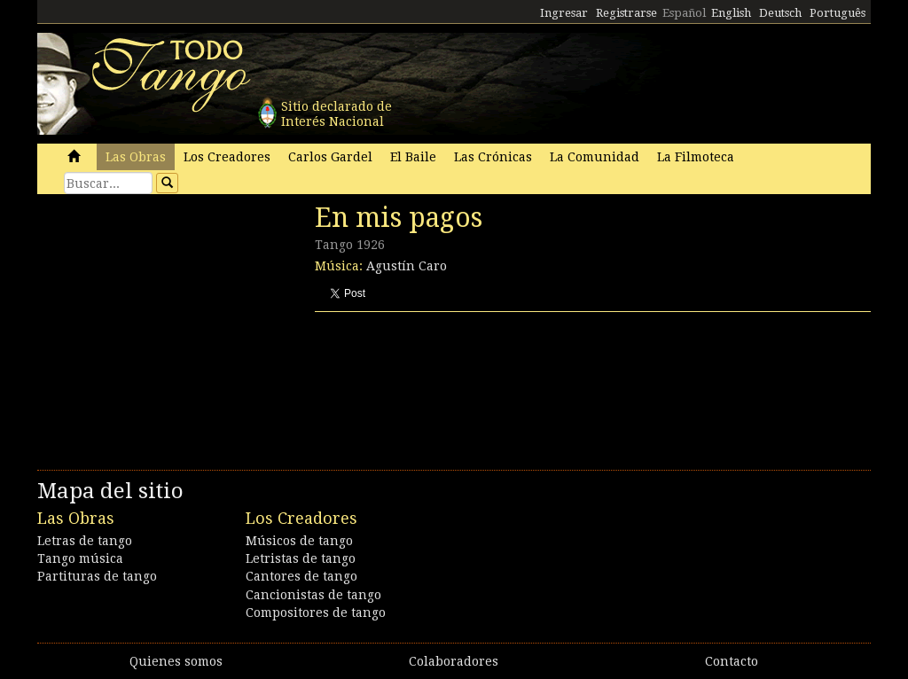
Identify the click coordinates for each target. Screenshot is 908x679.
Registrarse (626, 13)
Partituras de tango (97, 576)
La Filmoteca (695, 157)
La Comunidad (594, 157)
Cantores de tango (301, 576)
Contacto (731, 661)
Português (837, 13)
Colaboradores (453, 661)
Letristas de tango (301, 558)
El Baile (413, 157)
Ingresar (564, 13)
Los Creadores (227, 157)
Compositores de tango (316, 612)
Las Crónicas (493, 157)
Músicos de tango (299, 541)
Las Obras (136, 157)
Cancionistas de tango (313, 595)
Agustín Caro (406, 266)
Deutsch (780, 13)
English (731, 13)
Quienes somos (176, 661)
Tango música (80, 558)
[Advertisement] (170, 323)
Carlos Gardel (330, 157)
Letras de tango (84, 541)
